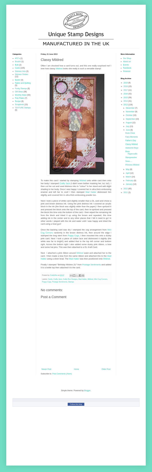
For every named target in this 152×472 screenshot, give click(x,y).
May (128, 169)
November (130, 112)
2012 (126, 189)
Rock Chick (130, 133)
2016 (126, 94)
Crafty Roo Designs (70, 279)
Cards (50, 279)
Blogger (87, 390)
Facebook (127, 68)
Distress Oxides (21, 74)
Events (126, 65)
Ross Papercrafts (131, 152)
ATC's (17, 58)
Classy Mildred (131, 144)
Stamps (71, 282)
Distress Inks (20, 71)
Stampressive (131, 157)
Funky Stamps (21, 88)
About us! (127, 61)
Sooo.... (128, 161)
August (129, 122)
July (128, 126)
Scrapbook (19, 104)
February (130, 180)
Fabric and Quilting (23, 83)
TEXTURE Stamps (23, 108)
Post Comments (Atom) (62, 374)
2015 (126, 97)
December (130, 108)
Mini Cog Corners (100, 279)
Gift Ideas (19, 92)
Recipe (18, 101)
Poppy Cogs (73, 235)
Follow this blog (76, 404)
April (128, 173)
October (129, 115)
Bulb (17, 65)
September (131, 119)
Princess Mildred (132, 165)
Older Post (106, 369)
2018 (126, 86)
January (129, 184)
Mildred (59, 68)
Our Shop (127, 58)
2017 (126, 90)
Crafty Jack (64, 183)
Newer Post (46, 369)
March (129, 177)
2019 (126, 83)
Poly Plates (19, 98)
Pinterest (126, 71)
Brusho (18, 61)
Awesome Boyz (131, 148)
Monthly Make (21, 95)
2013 (126, 105)
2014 (126, 101)
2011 (126, 192)
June (128, 130)
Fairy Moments (131, 137)
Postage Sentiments (91, 264)
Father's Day (130, 140)
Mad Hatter (90, 192)
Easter (17, 80)
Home (76, 369)
